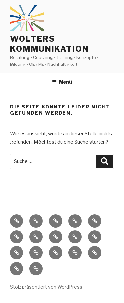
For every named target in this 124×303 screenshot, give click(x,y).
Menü (62, 82)
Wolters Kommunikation (49, 44)
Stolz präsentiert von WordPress (46, 287)
